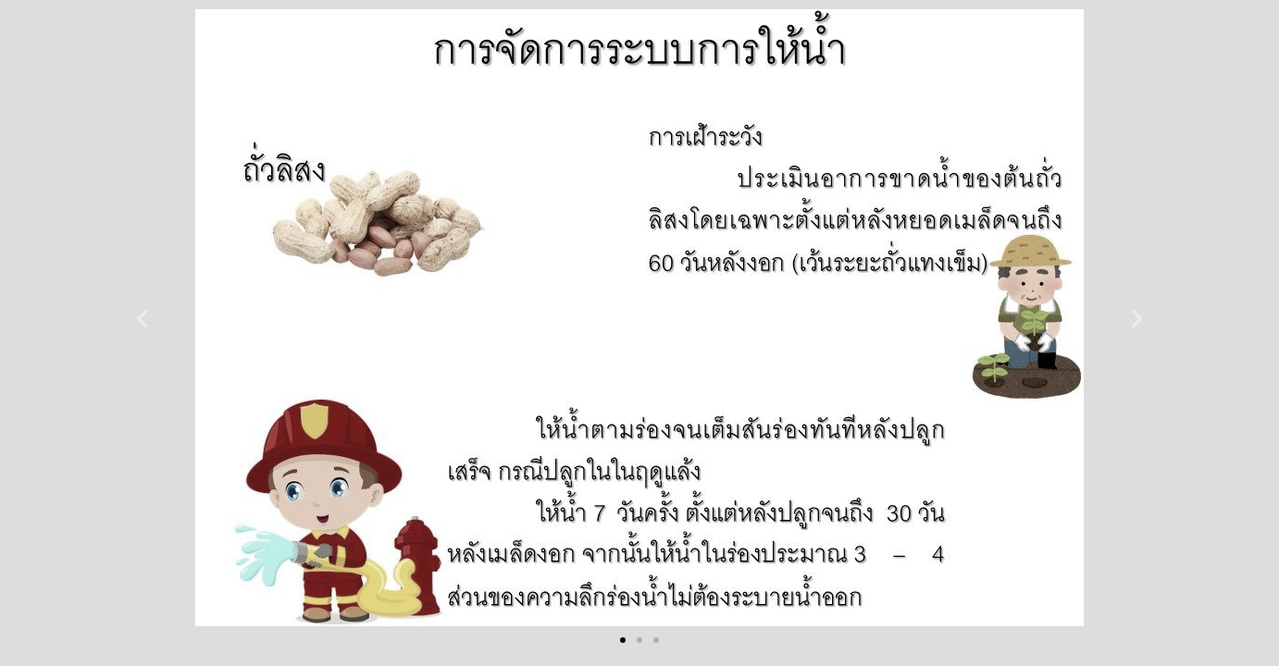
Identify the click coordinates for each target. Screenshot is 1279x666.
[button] (142, 317)
